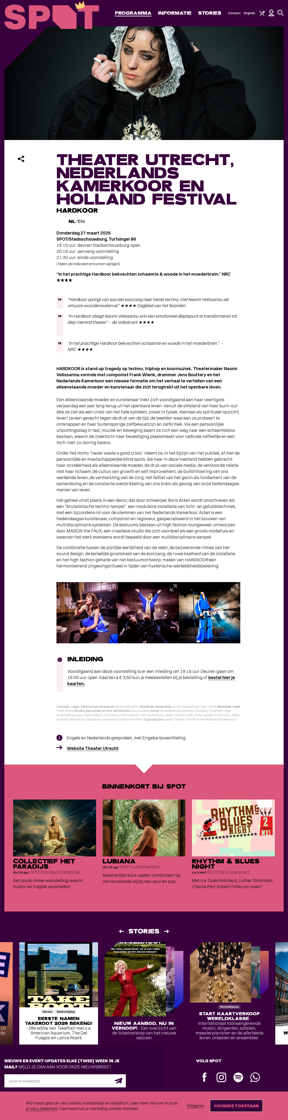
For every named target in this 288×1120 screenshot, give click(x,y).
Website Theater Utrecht (93, 748)
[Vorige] (121, 931)
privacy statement (41, 1108)
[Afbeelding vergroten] (87, 612)
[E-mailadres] (65, 1080)
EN (81, 221)
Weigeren (195, 1105)
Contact (234, 13)
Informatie (174, 13)
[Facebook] (204, 1077)
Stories (209, 13)
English (249, 13)
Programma (133, 13)
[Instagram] (221, 1078)
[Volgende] (167, 931)
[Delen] (21, 158)
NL (72, 221)
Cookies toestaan (236, 1105)
